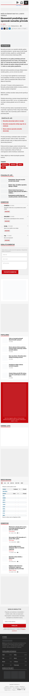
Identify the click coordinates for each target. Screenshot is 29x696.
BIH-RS (12, 483)
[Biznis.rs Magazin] (14, 400)
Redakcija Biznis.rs (15, 26)
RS (2, 483)
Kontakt (16, 686)
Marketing (22, 686)
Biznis (3, 661)
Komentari (5, 202)
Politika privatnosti (7, 688)
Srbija (15, 654)
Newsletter (23, 688)
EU (1, 24)
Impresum (12, 686)
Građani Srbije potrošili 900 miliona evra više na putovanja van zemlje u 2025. (17, 375)
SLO (5, 483)
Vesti (3, 654)
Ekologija (11, 550)
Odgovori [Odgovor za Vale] (7, 240)
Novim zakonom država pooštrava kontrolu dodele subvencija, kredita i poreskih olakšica (18, 348)
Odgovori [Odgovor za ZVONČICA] (7, 211)
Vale (5, 235)
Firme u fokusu (12, 570)
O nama (6, 686)
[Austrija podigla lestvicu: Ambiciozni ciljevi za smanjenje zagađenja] (5, 548)
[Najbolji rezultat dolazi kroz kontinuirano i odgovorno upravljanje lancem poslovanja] (5, 567)
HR (8, 483)
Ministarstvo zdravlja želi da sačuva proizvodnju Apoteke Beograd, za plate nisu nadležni (17, 528)
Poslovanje (12, 531)
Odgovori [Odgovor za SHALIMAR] (7, 221)
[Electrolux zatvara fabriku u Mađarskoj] (5, 558)
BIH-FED (17, 483)
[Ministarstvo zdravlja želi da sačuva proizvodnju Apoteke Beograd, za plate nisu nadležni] (5, 528)
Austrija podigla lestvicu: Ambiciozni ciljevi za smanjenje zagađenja (16, 548)
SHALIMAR (7, 216)
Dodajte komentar (8, 244)
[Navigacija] (26, 3)
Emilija (5, 226)
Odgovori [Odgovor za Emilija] (7, 230)
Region (10, 559)
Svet (3, 658)
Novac (4, 24)
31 (18, 533)
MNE (22, 483)
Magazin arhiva (7, 689)
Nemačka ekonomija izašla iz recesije (13, 121)
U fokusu (16, 661)
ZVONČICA (6, 205)
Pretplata (13, 689)
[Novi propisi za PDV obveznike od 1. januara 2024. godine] (5, 539)
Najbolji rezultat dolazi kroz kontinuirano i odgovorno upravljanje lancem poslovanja (16, 567)
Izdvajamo (11, 540)
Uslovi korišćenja (16, 688)
